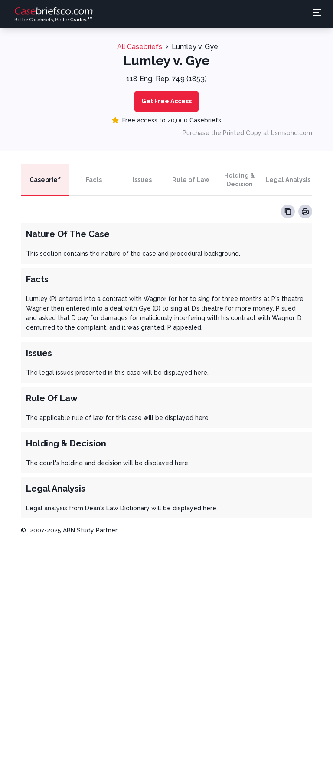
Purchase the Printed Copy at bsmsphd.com (247, 132)
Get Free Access (166, 101)
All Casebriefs (139, 47)
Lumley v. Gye (195, 47)
